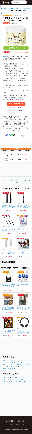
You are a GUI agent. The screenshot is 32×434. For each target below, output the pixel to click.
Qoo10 (3, 249)
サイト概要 (10, 421)
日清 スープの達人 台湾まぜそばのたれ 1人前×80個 (8, 330)
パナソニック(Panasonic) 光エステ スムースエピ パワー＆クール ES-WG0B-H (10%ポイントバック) (8, 252)
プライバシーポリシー (16, 424)
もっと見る (16, 130)
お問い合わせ (21, 421)
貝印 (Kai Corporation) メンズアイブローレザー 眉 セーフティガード (8, 229)
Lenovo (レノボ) (20, 328)
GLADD (18, 305)
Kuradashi (4, 328)
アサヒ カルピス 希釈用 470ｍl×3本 (23, 285)
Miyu (26, 159)
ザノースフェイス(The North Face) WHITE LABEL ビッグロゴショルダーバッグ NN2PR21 (8, 285)
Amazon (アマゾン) (6, 203)
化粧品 (8, 10)
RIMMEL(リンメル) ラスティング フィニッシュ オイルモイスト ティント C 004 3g (8, 206)
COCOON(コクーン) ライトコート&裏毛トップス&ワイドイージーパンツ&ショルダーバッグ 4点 (23, 308)
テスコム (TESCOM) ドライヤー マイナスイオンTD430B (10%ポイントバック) (23, 252)
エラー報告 (26, 144)
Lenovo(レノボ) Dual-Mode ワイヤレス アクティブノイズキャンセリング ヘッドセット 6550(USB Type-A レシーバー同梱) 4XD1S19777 (23, 331)
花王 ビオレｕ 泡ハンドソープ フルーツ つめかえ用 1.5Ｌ (23, 228)
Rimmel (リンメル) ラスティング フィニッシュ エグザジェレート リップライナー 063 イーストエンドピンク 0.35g (23, 206)
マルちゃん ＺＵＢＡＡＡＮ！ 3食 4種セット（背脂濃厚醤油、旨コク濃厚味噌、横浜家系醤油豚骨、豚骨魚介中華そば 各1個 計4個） (8, 308)
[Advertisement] (16, 169)
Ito (26, 154)
